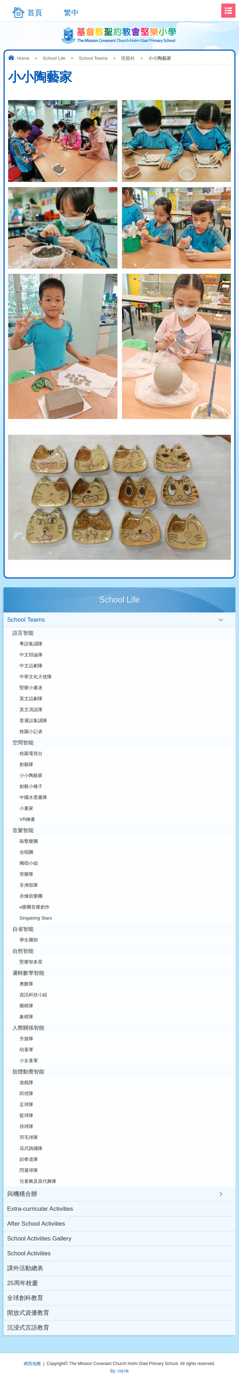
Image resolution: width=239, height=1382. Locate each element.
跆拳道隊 (29, 1159)
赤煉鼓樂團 (31, 896)
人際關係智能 (28, 1028)
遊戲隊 (26, 1082)
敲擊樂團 (29, 841)
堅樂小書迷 (31, 687)
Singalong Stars (36, 918)
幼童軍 (26, 1049)
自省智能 (23, 929)
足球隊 (26, 1104)
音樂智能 (23, 830)
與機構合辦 (22, 1194)
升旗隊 (26, 1038)
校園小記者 (31, 731)
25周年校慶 (22, 1283)
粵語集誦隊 (31, 643)
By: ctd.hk (119, 1371)
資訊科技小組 (33, 994)
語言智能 (23, 633)
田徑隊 (26, 1093)
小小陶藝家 (31, 775)
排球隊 (26, 1126)
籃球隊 (26, 1115)
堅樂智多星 (31, 961)
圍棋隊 (26, 1005)
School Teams (93, 58)
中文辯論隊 (31, 654)
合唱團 (26, 852)
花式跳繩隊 (31, 1148)
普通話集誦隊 (33, 720)
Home (23, 58)
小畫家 (26, 808)
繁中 (71, 12)
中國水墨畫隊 (33, 797)
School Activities (29, 1253)
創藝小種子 (31, 786)
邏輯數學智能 (28, 973)
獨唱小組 (29, 863)
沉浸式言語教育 (28, 1327)
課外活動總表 (25, 1268)
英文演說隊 (31, 709)
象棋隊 (26, 1016)
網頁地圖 (32, 1363)
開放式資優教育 (28, 1312)
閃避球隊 (29, 1170)
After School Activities (36, 1223)
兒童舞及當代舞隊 (38, 1181)
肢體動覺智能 (28, 1072)
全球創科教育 (25, 1298)
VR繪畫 (27, 819)
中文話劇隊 (31, 665)
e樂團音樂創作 (35, 907)
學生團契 (29, 940)
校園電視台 (31, 753)
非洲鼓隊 (29, 885)
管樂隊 (26, 874)
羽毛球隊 (29, 1137)
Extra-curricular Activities (40, 1208)
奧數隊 (26, 983)
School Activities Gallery (39, 1238)
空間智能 (23, 742)
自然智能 (23, 951)
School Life (54, 58)
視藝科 (128, 58)
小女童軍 (29, 1060)
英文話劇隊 (31, 698)
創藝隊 (26, 764)
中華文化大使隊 (36, 676)
